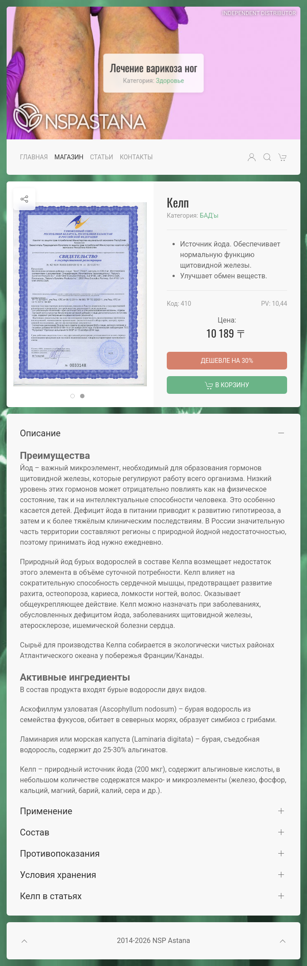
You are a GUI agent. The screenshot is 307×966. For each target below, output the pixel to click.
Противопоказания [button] (60, 853)
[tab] (72, 396)
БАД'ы (209, 215)
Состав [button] (35, 832)
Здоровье (170, 80)
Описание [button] (40, 433)
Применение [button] (46, 811)
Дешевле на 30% (227, 360)
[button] (251, 157)
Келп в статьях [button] (51, 896)
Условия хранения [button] (58, 875)
